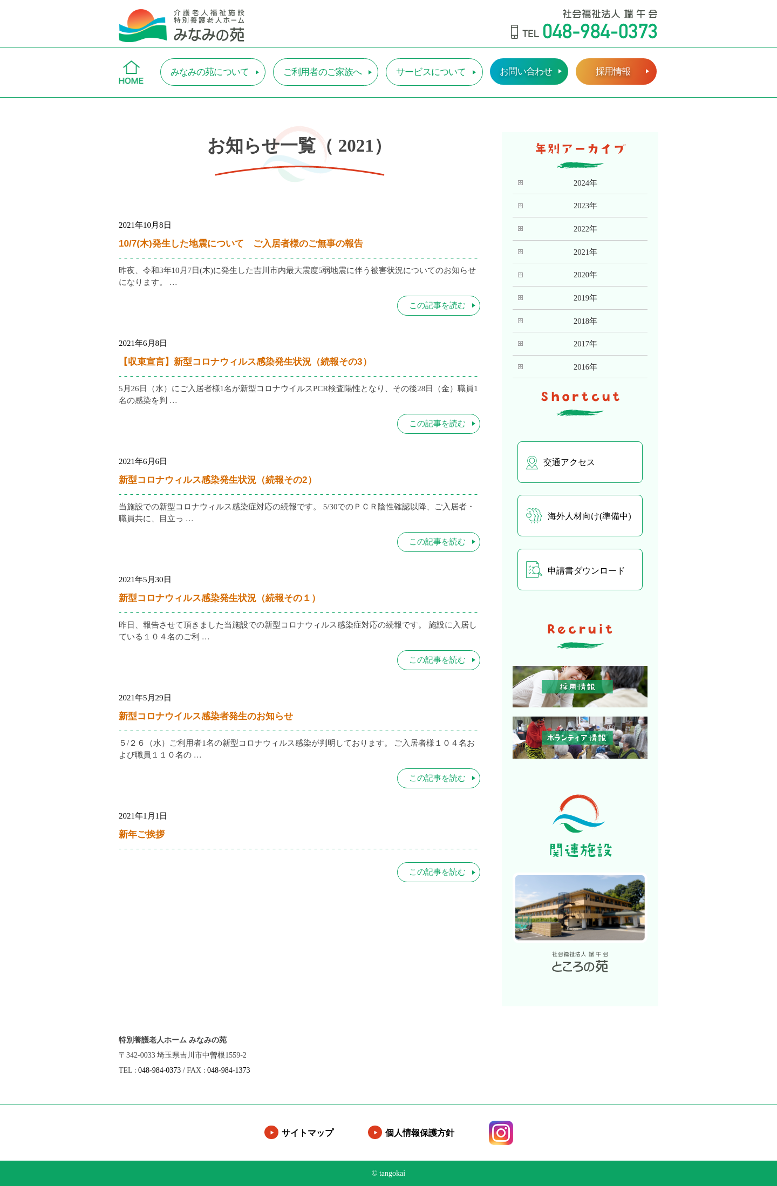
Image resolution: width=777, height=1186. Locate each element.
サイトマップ (307, 1132)
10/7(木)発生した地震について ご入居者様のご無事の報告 (241, 243)
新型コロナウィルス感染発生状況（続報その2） (218, 479)
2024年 (585, 183)
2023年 (585, 205)
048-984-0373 (159, 1070)
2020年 (585, 274)
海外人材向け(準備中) (578, 515)
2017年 (585, 343)
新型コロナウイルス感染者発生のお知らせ (206, 716)
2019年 (585, 298)
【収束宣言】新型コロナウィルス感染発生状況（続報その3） (245, 361)
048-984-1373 (228, 1070)
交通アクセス (560, 462)
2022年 (585, 228)
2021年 (585, 252)
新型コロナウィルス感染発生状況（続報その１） (220, 597)
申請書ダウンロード (575, 569)
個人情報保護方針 (419, 1132)
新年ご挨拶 (142, 834)
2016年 (585, 367)
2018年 (585, 321)
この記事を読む (437, 305)
